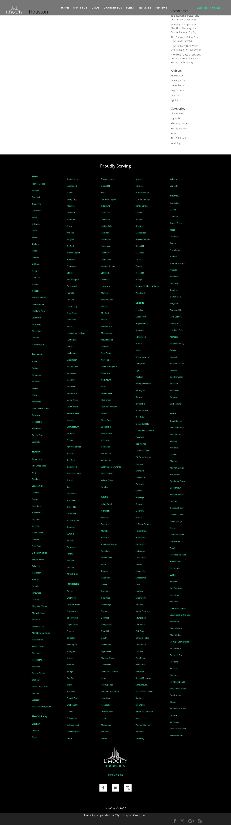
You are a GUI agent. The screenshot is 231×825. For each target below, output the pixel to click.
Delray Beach (176, 541)
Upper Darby (72, 624)
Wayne (70, 591)
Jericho (70, 346)
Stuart (172, 702)
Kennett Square (108, 266)
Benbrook (36, 375)
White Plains (72, 574)
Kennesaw (106, 705)
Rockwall (36, 197)
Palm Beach (175, 648)
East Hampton (73, 279)
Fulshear (36, 566)
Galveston (36, 573)
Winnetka (174, 186)
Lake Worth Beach (178, 608)
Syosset (70, 540)
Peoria (173, 350)
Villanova (105, 440)
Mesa (172, 230)
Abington (71, 651)
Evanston (140, 471)
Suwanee (140, 253)
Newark (70, 192)
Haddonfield (106, 226)
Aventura (174, 448)
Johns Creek (106, 504)
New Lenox (140, 618)
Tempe (173, 243)
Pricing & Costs (179, 128)
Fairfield (70, 293)
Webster (35, 700)
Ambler (70, 658)
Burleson (36, 381)
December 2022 (179, 85)
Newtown (105, 373)
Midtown (105, 731)
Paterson (71, 206)
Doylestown (72, 611)
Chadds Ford (72, 698)
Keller (34, 217)
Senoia (139, 212)
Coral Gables (176, 421)
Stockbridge (141, 233)
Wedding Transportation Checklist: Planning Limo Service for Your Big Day (184, 28)
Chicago (140, 303)
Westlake (36, 442)
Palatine (139, 651)
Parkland (174, 662)
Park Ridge (140, 658)
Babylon (70, 239)
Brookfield (140, 404)
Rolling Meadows (143, 678)
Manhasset (72, 373)
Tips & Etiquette (179, 138)
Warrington (106, 460)
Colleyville (36, 210)
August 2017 (177, 90)
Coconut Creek (177, 508)
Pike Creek (106, 400)
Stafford (35, 680)
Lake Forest (141, 317)
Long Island (72, 186)
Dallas (35, 176)
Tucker (139, 259)
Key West (174, 601)
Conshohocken (73, 731)
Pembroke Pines (177, 481)
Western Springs (143, 725)
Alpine (69, 226)
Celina (35, 284)
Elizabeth (71, 212)
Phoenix (174, 195)
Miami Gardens (177, 468)
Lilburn (104, 718)
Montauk (71, 380)
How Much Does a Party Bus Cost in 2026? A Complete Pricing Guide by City (186, 58)
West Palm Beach (178, 728)
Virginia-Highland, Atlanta (147, 286)
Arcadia (173, 270)
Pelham (70, 440)
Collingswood (73, 725)
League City (37, 486)
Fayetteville (106, 651)
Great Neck (72, 313)
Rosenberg (37, 660)
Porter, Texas (38, 646)
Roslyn (70, 480)
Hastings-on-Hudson (76, 333)
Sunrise (173, 715)
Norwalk (70, 420)
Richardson (37, 331)
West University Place (41, 706)
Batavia (139, 397)
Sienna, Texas (38, 673)
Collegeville (72, 718)
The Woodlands (39, 466)
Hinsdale (139, 310)
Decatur (104, 611)
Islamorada (175, 568)
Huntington (72, 340)
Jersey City (71, 199)
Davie (172, 528)
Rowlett (35, 337)
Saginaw (36, 415)
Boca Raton (175, 434)
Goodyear (174, 323)
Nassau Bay (37, 640)
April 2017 (176, 100)
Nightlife (175, 118)
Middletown (106, 326)
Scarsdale (71, 500)
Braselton (105, 551)
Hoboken (71, 219)
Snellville (140, 226)
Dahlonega (106, 604)
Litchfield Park (176, 330)
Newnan (139, 179)
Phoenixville (106, 393)
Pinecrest (174, 668)
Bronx (34, 737)
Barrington (140, 390)
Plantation (174, 675)
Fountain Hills (176, 310)
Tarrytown (71, 547)
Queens (35, 730)
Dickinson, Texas (39, 553)
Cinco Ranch (37, 532)
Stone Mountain (143, 239)
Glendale (174, 236)
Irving (34, 251)
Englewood (72, 286)
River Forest (141, 664)
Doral (172, 548)
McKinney (36, 324)
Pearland (36, 479)
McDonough (106, 725)
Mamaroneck (72, 366)
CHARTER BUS (113, 8)
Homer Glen (141, 531)
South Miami (175, 695)
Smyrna (139, 219)
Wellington (175, 722)
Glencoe (139, 504)
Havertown (106, 239)
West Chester (107, 473)
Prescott (173, 357)
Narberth (105, 346)
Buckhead (105, 524)
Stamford (71, 527)
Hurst (34, 395)
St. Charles (140, 705)
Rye (68, 487)
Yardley (104, 487)
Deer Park (36, 546)
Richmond (36, 653)
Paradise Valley (177, 343)
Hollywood (175, 474)
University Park (39, 344)
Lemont (139, 564)
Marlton (104, 306)
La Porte (35, 599)
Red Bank (71, 460)
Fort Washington (108, 199)
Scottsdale (175, 203)
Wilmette (174, 179)
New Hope (106, 360)
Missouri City (38, 626)
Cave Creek (175, 297)
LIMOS (95, 8)
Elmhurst (139, 464)
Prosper (35, 190)
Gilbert (173, 210)
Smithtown (71, 514)
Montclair (71, 386)
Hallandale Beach (178, 555)
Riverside (140, 671)
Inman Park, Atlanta (110, 691)
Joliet (138, 350)
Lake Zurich (141, 557)
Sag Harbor (72, 493)
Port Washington (74, 447)
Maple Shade (107, 299)
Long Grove (141, 598)
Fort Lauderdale (177, 427)
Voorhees (105, 447)
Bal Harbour (175, 488)
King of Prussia (73, 604)
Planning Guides (179, 123)
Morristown (72, 393)
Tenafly (70, 554)
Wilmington (72, 644)
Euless (35, 388)
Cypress (35, 492)
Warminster (106, 453)
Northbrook (141, 337)
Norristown (106, 380)
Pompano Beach (177, 682)
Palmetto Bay (176, 655)
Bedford (35, 368)
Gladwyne (105, 206)
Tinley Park (140, 363)
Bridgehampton (73, 253)
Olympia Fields (142, 638)
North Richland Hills (41, 408)
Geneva (139, 490)
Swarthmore (106, 433)
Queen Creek (176, 223)
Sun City (174, 383)
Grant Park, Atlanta (109, 671)
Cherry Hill (71, 598)
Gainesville (106, 664)
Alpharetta (106, 511)
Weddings (176, 143)
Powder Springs (143, 199)
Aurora (139, 343)
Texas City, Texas (40, 686)
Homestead (175, 561)
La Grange (140, 551)
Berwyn (70, 671)
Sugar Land (37, 459)
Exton (103, 192)
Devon (69, 738)
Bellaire (35, 526)
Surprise (173, 397)
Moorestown (106, 333)
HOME (65, 8)
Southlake (36, 428)
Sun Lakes (174, 390)
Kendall (173, 581)
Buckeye (174, 283)
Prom (173, 133)
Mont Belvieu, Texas (41, 633)
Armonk (70, 233)
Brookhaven (106, 557)
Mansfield (36, 402)
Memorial (36, 619)
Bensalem (71, 638)
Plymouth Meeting (109, 407)
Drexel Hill (105, 186)
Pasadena (36, 506)
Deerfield (140, 437)
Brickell (173, 501)
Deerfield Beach (177, 534)
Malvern (104, 293)
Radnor (104, 413)
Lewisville (36, 318)
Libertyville (140, 571)
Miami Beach (176, 628)
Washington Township (111, 467)
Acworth (105, 537)
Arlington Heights (143, 383)
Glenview (140, 511)
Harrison (70, 326)
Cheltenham (72, 705)
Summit (70, 534)
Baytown (36, 519)
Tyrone (139, 266)
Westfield (71, 560)
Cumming (105, 598)
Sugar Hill (140, 246)
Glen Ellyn (140, 497)
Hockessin (105, 246)
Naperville (140, 330)
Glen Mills (105, 212)
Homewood (141, 537)
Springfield (106, 427)
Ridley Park (106, 420)
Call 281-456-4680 (210, 7)
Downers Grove (142, 450)
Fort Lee (70, 299)
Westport (71, 567)
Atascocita (37, 512)
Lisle (138, 584)
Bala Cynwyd (72, 618)
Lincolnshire (141, 578)
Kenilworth (140, 544)
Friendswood (38, 559)
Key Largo (174, 595)
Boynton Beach (177, 494)
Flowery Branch (108, 658)
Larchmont (71, 353)
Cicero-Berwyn (142, 357)
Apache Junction (177, 263)
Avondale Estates (109, 544)
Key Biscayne (176, 588)
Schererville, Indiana (145, 691)
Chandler (174, 216)
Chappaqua (72, 266)
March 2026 (177, 75)
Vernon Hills (141, 718)
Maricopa (174, 337)
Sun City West (176, 377)
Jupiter (173, 575)
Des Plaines (141, 444)
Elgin (138, 370)
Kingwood (36, 593)
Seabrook (36, 666)
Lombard (139, 591)
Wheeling (140, 738)
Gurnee (139, 517)
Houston (36, 451)
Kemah (35, 586)
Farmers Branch (39, 297)
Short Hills (71, 507)
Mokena (139, 604)
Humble (35, 579)
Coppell (35, 291)
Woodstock (140, 293)
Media (104, 319)
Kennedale (37, 422)
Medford (105, 313)
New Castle (106, 353)
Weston (173, 441)
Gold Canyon (176, 317)
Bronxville (71, 259)
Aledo (34, 361)
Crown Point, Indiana (145, 430)
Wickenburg (175, 404)
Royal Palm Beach (178, 688)
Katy (34, 472)
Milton (104, 738)
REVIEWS (161, 8)
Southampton (73, 520)
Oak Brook (140, 624)
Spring (35, 499)
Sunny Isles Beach (178, 708)
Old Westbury (73, 427)
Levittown (105, 286)
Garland (35, 244)
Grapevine (36, 204)
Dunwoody (106, 644)
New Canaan (72, 407)
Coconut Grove (176, 514)
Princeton (71, 453)
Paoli (103, 386)
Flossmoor (140, 477)
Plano (34, 230)
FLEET (130, 8)
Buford (104, 564)
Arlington (36, 224)
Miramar (174, 461)
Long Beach (72, 360)
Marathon (174, 621)
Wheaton (140, 731)
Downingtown (107, 179)
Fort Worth (37, 354)
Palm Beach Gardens (179, 642)
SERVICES (144, 8)
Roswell (104, 517)
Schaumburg (141, 685)
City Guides (177, 113)
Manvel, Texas (38, 613)
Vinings (139, 279)
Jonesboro (105, 698)
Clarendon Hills (142, 424)
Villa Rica (140, 273)
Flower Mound (38, 184)
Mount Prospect (143, 611)
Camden (70, 631)
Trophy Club (37, 435)
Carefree (174, 290)
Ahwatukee (175, 250)
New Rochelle (73, 413)
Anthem (173, 256)
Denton (35, 257)
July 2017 (175, 95)
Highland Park (38, 311)
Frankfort (140, 484)
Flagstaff (174, 303)
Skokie (139, 698)
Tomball (35, 693)
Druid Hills (105, 631)
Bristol (69, 685)
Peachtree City (142, 192)
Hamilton (105, 233)
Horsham (105, 253)
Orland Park (141, 644)
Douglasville (106, 624)
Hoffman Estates (143, 524)
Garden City (72, 306)
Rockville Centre (74, 473)
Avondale (174, 276)
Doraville (105, 618)
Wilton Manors (176, 735)
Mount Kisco (72, 400)
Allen (34, 271)
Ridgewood (72, 467)
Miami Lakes (175, 635)
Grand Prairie (38, 304)
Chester (70, 711)
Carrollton (36, 277)
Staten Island (72, 179)
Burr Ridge (140, 417)
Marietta (105, 531)
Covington (105, 591)
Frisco (34, 237)
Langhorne (106, 273)
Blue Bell (70, 678)
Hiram (104, 678)
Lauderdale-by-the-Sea (180, 615)
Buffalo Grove (142, 410)
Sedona (173, 370)
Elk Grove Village (143, 457)
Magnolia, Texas (39, 606)
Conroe (35, 539)
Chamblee (105, 578)
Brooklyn (36, 724)
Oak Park (140, 631)
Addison (35, 264)
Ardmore (70, 664)
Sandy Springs (142, 206)
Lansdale (105, 279)
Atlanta (104, 496)
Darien (70, 273)
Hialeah (173, 454)
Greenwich (71, 319)
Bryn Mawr (71, 691)
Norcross (139, 186)
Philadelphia (73, 584)
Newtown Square (109, 366)
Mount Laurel (107, 340)
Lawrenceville (107, 711)
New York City (39, 716)
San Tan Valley (177, 363)
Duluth (104, 638)
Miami (173, 413)
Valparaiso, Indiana (144, 711)
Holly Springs (107, 685)
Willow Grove (107, 480)
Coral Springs (176, 521)
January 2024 (178, 80)
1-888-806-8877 (115, 766)
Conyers (104, 584)
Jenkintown (106, 259)
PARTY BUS (80, 8)
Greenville (105, 219)
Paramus (71, 433)
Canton (104, 571)
